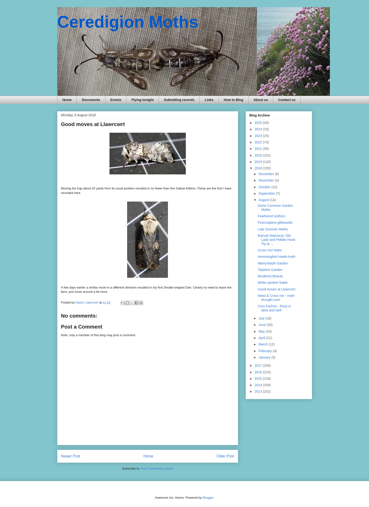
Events (115, 100)
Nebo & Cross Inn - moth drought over (276, 298)
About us (261, 100)
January (265, 357)
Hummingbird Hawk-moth (276, 257)
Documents (91, 100)
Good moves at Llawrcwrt (276, 289)
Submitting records (179, 100)
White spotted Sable (272, 282)
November (267, 180)
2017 (259, 365)
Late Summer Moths (273, 229)
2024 (259, 129)
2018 (259, 168)
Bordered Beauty (270, 276)
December (267, 174)
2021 (259, 149)
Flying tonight (143, 100)
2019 (259, 162)
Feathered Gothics (271, 216)
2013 (259, 391)
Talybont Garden (270, 270)
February (266, 351)
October (265, 187)
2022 (259, 142)
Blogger (208, 497)
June (263, 325)
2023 (259, 136)
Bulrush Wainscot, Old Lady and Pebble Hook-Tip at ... (277, 240)
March (264, 344)
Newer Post (70, 456)
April (262, 338)
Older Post (225, 456)
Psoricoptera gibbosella (275, 222)
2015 (259, 378)
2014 (259, 385)
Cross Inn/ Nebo (270, 250)
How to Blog (233, 100)
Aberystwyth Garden (273, 263)
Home (67, 100)
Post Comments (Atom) (157, 468)
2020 (259, 155)
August (264, 200)
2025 (259, 123)
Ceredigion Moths (127, 22)
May (262, 331)
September (267, 193)
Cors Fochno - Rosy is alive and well (274, 308)
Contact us (286, 100)
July (262, 318)
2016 (259, 372)
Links (209, 100)
